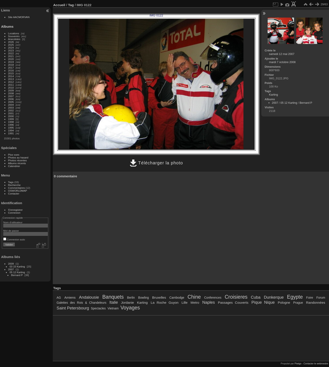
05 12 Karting (17, 272)
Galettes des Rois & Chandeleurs (81, 302)
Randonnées (315, 302)
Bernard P (17, 275)
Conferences (212, 297)
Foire (309, 297)
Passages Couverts (233, 302)
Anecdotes (14, 39)
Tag (71, 5)
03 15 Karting (17, 266)
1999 (11, 119)
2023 (11, 50)
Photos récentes (17, 160)
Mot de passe (11, 230)
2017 (11, 67)
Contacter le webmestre (315, 363)
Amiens (70, 297)
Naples (208, 302)
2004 (11, 104)
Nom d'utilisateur (12, 222)
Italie (113, 302)
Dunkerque (274, 297)
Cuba (256, 297)
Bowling (143, 297)
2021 (11, 56)
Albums (7, 26)
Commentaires (16, 187)
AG (59, 297)
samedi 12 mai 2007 (281, 54)
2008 (11, 93)
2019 (11, 61)
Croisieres (236, 297)
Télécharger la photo (156, 162)
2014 (11, 76)
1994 (11, 130)
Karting (273, 94)
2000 (11, 116)
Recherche (14, 185)
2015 (11, 73)
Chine (194, 297)
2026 (11, 41)
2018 (11, 64)
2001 (11, 113)
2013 (11, 79)
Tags (11, 182)
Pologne (284, 302)
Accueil (59, 5)
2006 (11, 99)
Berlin (131, 297)
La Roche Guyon (164, 302)
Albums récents (17, 163)
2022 (11, 53)
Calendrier (14, 166)
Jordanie (127, 302)
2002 (11, 110)
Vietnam (113, 308)
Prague (298, 302)
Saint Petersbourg (73, 308)
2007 (11, 96)
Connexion (14, 212)
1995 (11, 127)
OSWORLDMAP (17, 190)
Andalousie (89, 297)
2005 (11, 101)
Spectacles (98, 308)
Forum (320, 297)
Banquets (113, 297)
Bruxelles (159, 297)
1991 (11, 133)
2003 (11, 107)
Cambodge (176, 297)
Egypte (295, 297)
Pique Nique (263, 302)
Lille (184, 302)
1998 (11, 121)
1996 (11, 124)
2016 (11, 70)
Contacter (13, 193)
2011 (11, 84)
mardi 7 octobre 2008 (282, 62)
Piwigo (297, 363)
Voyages (130, 308)
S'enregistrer (15, 209)
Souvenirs (14, 36)
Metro (195, 302)
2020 (11, 59)
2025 (11, 44)
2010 (11, 87)
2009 (11, 90)
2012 (11, 81)
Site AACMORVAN (19, 17)
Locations (13, 33)
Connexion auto (14, 239)
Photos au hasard (18, 157)
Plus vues (13, 154)
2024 (11, 47)
